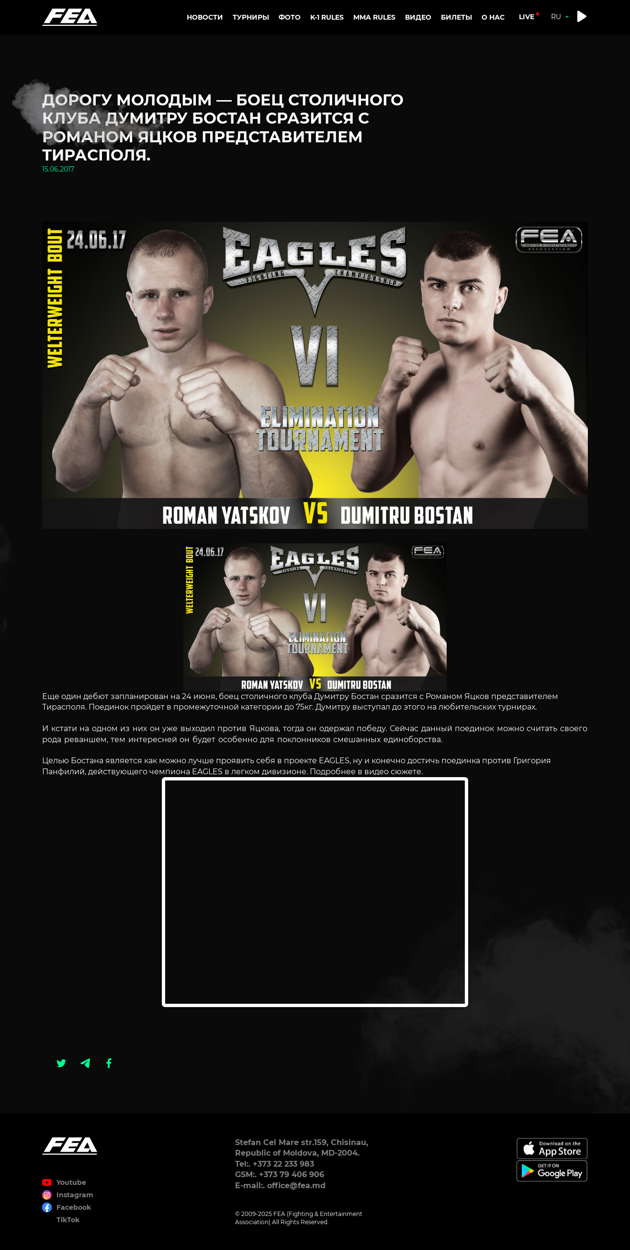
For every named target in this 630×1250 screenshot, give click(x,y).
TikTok (67, 1220)
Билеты (456, 17)
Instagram (74, 1195)
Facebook (73, 1207)
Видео (418, 17)
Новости (205, 17)
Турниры (251, 17)
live (526, 16)
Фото (290, 17)
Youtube (71, 1182)
